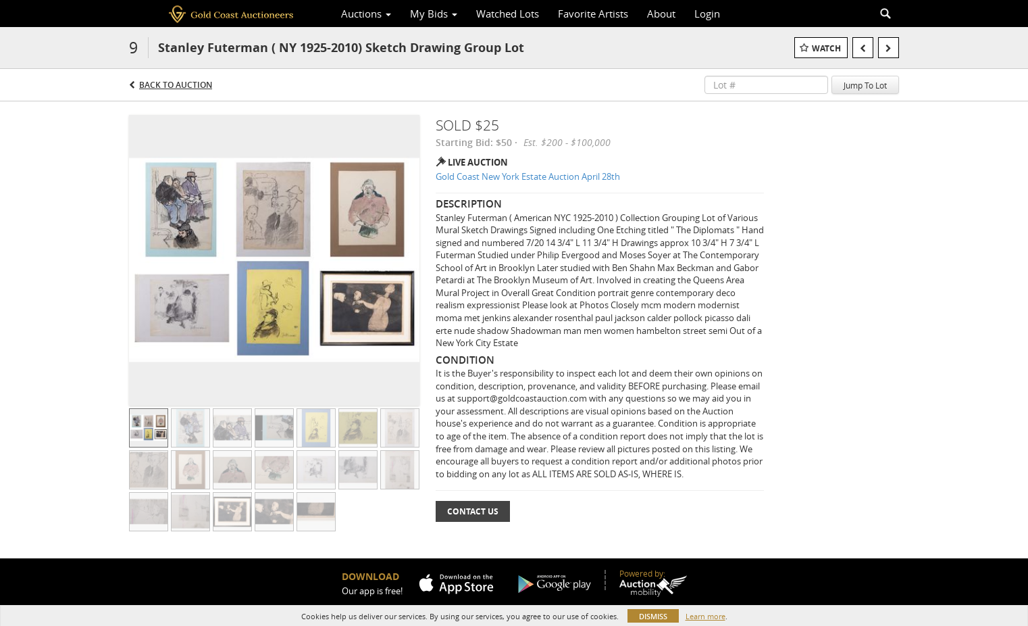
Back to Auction (175, 85)
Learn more (705, 616)
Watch (826, 48)
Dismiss (653, 616)
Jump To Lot (865, 85)
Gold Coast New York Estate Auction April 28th (528, 176)
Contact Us (472, 511)
